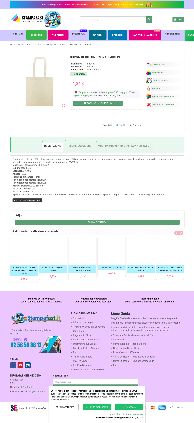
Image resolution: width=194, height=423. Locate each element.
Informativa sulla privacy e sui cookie (126, 414)
